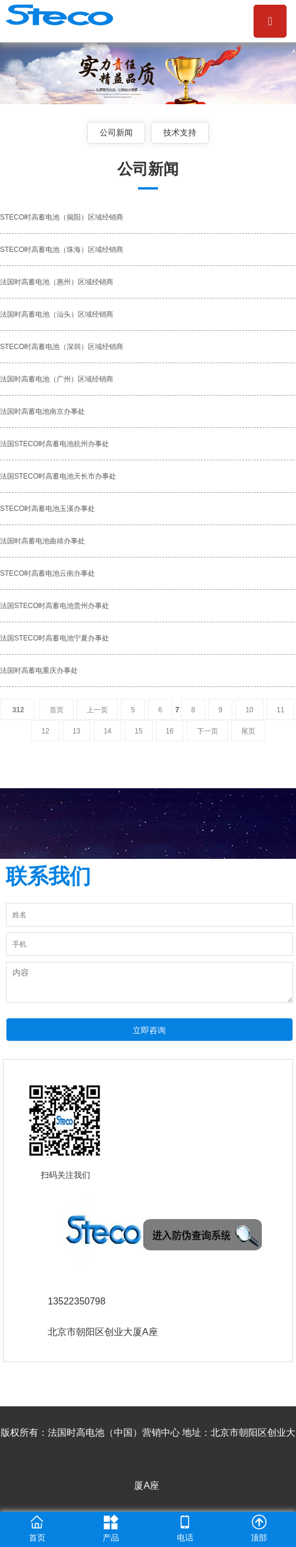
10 (249, 710)
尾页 (248, 731)
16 (169, 731)
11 (280, 710)
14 (107, 731)
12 (45, 731)
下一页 (207, 731)
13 (76, 731)
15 (138, 731)
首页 (57, 710)
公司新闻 (116, 132)
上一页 (97, 710)
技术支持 (179, 132)
